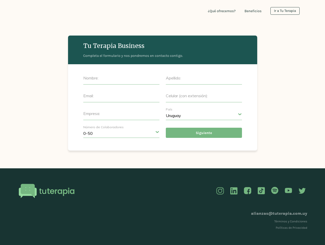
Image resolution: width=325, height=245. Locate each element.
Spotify (275, 191)
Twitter (302, 191)
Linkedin (234, 191)
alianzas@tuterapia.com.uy (279, 213)
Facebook (247, 191)
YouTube (288, 191)
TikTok (261, 191)
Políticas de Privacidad (291, 228)
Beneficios (253, 11)
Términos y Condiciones (290, 221)
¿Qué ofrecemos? (222, 11)
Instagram (220, 191)
